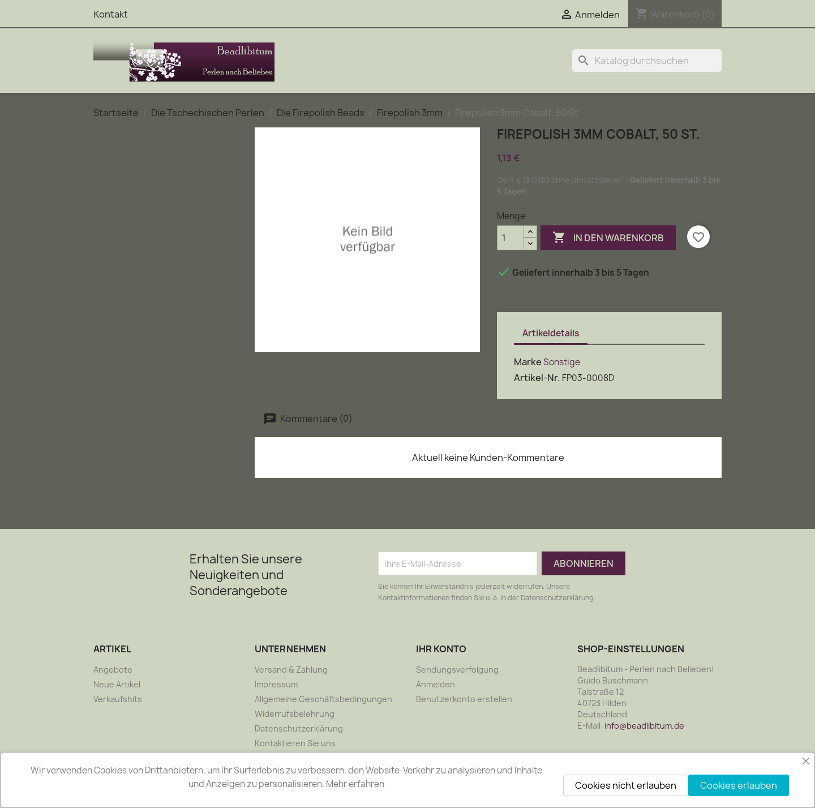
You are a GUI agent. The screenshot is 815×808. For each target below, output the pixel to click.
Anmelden (435, 684)
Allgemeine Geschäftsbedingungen (323, 699)
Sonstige (561, 362)
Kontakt (110, 14)
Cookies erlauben (738, 785)
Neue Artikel (116, 684)
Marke (528, 361)
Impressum (276, 684)
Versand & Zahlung (291, 669)
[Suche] (647, 60)
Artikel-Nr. (537, 377)
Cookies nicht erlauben (625, 785)
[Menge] (510, 237)
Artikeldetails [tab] (550, 333)
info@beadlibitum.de (644, 725)
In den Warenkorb (608, 237)
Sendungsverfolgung (457, 669)
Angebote (112, 669)
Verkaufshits (117, 699)
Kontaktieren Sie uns (295, 743)
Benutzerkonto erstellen (464, 699)
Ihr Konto (441, 649)
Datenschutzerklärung (299, 728)
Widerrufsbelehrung (294, 713)
